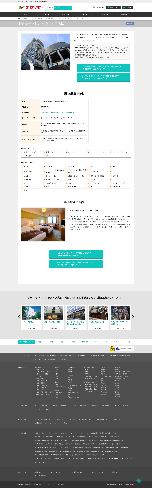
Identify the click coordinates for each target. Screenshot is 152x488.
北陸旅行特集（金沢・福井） (60, 440)
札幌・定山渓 (41, 369)
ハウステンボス (106, 376)
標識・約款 (28, 484)
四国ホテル (127, 405)
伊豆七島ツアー (116, 472)
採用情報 (63, 359)
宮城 (57, 378)
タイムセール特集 (41, 462)
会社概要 (20, 484)
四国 (106, 342)
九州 (117, 342)
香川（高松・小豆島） (92, 386)
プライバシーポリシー (49, 484)
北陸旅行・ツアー (60, 390)
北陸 (62, 342)
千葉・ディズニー (61, 386)
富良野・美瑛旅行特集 (42, 440)
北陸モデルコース (75, 419)
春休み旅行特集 (116, 444)
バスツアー (47, 14)
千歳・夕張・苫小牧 (42, 374)
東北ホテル (56, 405)
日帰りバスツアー (79, 472)
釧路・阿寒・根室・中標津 (44, 392)
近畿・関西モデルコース (104, 419)
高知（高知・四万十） (92, 391)
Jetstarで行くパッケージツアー (96, 458)
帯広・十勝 (40, 390)
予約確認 (128, 7)
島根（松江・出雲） (91, 376)
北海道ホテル (46, 405)
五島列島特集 (59, 444)
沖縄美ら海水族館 (105, 433)
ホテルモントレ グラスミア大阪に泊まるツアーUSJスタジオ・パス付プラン (103, 77)
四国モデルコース (41, 423)
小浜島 (117, 390)
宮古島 (117, 383)
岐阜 (70, 377)
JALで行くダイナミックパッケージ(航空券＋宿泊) (50, 458)
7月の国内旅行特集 (83, 451)
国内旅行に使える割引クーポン (95, 455)
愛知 (70, 380)
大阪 (70, 388)
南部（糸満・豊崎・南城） (122, 371)
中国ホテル (118, 405)
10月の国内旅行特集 (42, 455)
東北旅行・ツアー (60, 367)
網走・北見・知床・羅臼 (44, 394)
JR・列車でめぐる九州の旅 (44, 444)
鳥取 (87, 374)
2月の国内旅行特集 (108, 447)
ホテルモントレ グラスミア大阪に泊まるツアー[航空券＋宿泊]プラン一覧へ (103, 68)
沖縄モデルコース (68, 423)
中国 (95, 342)
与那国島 (117, 394)
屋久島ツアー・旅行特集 (73, 444)
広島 (87, 369)
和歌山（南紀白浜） (75, 397)
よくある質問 (99, 7)
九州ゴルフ (70, 436)
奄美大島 (104, 392)
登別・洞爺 (40, 378)
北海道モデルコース (48, 419)
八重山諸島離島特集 (103, 444)
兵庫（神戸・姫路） (75, 392)
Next (133, 317)
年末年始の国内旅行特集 (93, 447)
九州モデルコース (55, 423)
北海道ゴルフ (60, 436)
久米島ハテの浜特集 (88, 444)
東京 (57, 384)
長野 (70, 369)
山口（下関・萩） (91, 378)
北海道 (40, 342)
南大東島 (117, 396)
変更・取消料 (52, 355)
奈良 (70, 395)
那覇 (116, 369)
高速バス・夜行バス (98, 472)
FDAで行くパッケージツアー (76, 458)
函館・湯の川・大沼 (42, 380)
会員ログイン (114, 7)
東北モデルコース (62, 419)
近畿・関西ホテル (107, 405)
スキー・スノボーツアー (58, 472)
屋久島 (104, 387)
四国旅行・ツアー (91, 382)
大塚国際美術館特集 (105, 440)
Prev (19, 315)
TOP (37, 405)
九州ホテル (39, 409)
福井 (57, 395)
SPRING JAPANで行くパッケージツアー (120, 458)
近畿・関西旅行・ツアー (76, 386)
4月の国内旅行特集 (41, 451)
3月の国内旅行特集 (122, 447)
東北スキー (50, 436)
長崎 (103, 374)
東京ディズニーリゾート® (43, 433)
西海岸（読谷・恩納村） (122, 376)
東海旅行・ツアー (74, 375)
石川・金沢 (59, 392)
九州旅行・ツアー (107, 367)
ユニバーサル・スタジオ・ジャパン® (65, 433)
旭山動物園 (94, 433)
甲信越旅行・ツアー (74, 367)
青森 (57, 369)
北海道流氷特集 (81, 436)
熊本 (103, 378)
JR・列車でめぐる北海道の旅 (97, 436)
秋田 (57, 371)
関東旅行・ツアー (60, 382)
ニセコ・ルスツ (41, 376)
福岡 (103, 369)
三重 (70, 382)
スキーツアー (66, 14)
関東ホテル (65, 405)
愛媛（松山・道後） (91, 389)
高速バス (124, 14)
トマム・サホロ (41, 387)
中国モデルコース (119, 419)
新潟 (70, 371)
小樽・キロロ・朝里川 (43, 371)
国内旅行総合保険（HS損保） (97, 355)
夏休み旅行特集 (65, 447)
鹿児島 (104, 385)
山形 (57, 376)
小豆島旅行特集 (118, 440)
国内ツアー (27, 14)
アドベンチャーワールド (121, 433)
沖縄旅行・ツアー (120, 367)
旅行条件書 (37, 484)
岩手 (57, 374)
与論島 (104, 394)
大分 (103, 380)
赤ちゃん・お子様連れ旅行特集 (75, 455)
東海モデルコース (88, 419)
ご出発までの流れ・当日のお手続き (46, 359)
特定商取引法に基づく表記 (67, 355)
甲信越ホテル (85, 405)
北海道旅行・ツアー (42, 367)
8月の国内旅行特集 (97, 451)
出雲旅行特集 (93, 440)
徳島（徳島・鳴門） (91, 384)
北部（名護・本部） (121, 378)
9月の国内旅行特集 (111, 451)
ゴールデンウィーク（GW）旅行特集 (47, 447)
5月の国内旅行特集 (55, 451)
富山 (57, 397)
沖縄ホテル (49, 409)
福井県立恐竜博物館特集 (79, 440)
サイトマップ (62, 484)
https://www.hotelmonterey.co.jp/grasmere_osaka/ (57, 112)
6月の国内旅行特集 (69, 451)
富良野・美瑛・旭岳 (42, 385)
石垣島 (117, 385)
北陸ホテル (75, 405)
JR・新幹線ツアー (41, 476)
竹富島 (117, 392)
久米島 (117, 380)
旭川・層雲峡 (41, 383)
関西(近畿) (84, 342)
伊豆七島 (105, 14)
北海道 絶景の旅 (114, 436)
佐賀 (103, 371)
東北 (51, 342)
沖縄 (128, 342)
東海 (73, 342)
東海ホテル (95, 405)
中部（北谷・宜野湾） (121, 374)
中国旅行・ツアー (91, 367)
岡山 (87, 371)
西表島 (117, 387)
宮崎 (103, 383)
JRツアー (86, 14)
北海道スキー (40, 436)
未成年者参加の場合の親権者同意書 (120, 355)
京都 (70, 390)
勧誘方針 (82, 355)
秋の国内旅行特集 (78, 447)
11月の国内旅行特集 (57, 455)
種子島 (104, 390)
